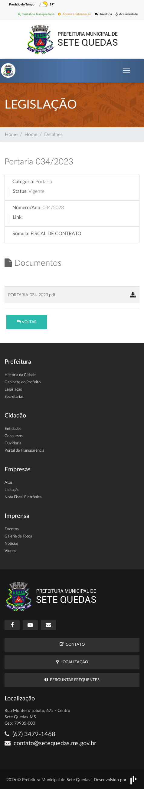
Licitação (12, 490)
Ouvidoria (103, 14)
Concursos (14, 436)
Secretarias (14, 397)
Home (11, 134)
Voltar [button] (27, 322)
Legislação (13, 389)
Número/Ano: (26, 207)
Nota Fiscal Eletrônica (23, 497)
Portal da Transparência (36, 14)
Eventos (12, 529)
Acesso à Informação (74, 14)
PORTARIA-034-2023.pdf (31, 295)
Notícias (11, 544)
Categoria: (23, 181)
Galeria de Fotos (18, 536)
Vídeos (10, 551)
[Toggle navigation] (126, 70)
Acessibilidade (127, 14)
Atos (9, 483)
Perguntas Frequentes (72, 679)
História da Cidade (20, 375)
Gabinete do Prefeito (23, 382)
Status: (20, 191)
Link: (18, 217)
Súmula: (20, 233)
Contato (72, 644)
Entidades (13, 429)
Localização (72, 662)
